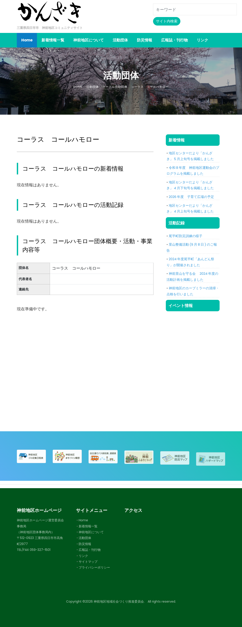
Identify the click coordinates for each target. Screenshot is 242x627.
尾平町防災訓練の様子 (185, 236)
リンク (83, 556)
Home (83, 520)
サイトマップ (88, 561)
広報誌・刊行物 (90, 550)
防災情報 (85, 544)
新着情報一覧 (88, 526)
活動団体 (85, 538)
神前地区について (91, 532)
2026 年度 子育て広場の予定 (191, 196)
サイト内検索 (166, 21)
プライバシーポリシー (94, 567)
